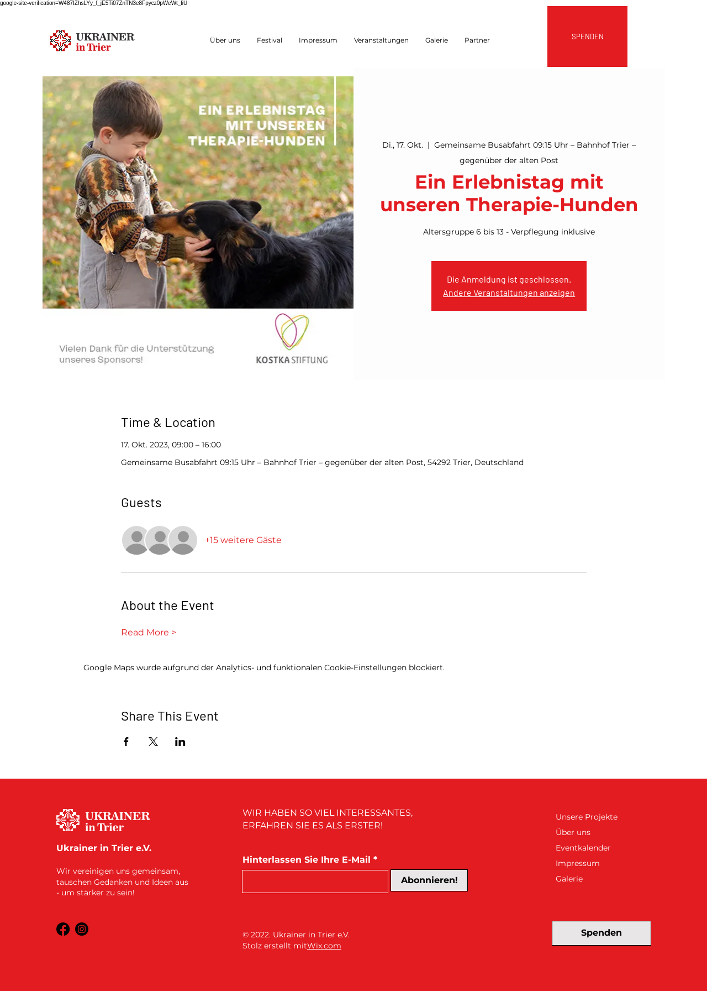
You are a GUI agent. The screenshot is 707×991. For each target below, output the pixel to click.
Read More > (148, 632)
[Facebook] (63, 929)
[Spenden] (601, 933)
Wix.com (324, 946)
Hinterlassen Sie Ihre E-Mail (306, 860)
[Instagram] (81, 929)
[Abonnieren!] (429, 880)
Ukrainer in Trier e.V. (311, 935)
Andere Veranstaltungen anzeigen (509, 292)
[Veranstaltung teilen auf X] (153, 741)
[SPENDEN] (587, 36)
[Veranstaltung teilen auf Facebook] (126, 741)
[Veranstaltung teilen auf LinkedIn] (180, 741)
